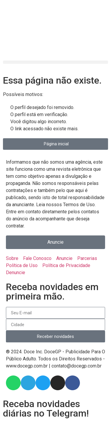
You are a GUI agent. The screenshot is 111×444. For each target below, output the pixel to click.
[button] (55, 62)
